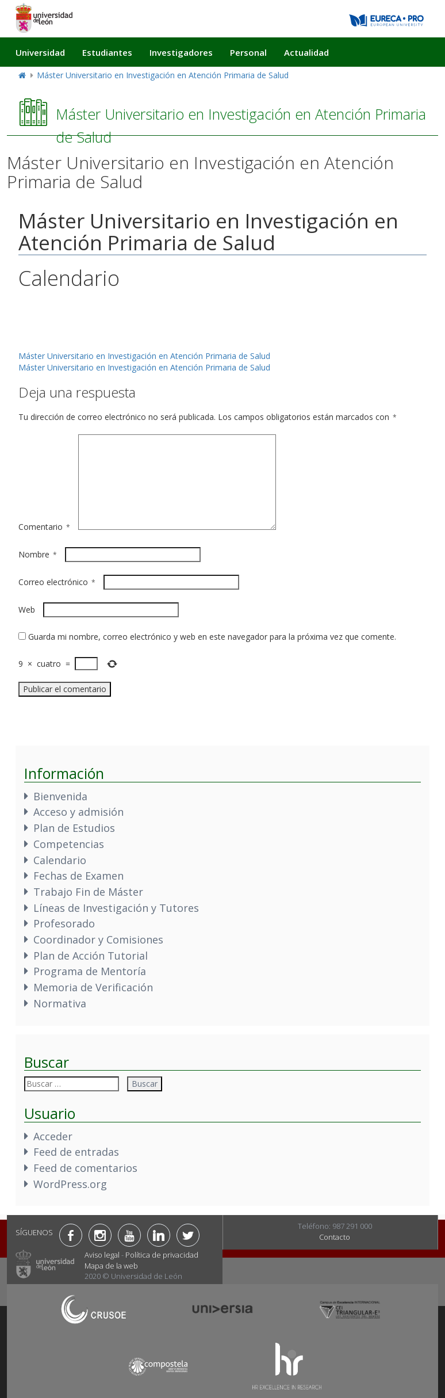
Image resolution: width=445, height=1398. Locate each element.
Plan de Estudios (74, 828)
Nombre (37, 554)
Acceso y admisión (78, 812)
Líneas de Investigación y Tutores (116, 908)
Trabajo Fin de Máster (88, 892)
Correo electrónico (56, 581)
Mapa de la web (111, 1266)
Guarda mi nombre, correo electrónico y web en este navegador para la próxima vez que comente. (212, 636)
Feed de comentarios (85, 1168)
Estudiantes (107, 52)
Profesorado (64, 923)
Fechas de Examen (78, 876)
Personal (248, 52)
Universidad (40, 52)
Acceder (52, 1136)
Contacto (334, 1237)
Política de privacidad (161, 1255)
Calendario (59, 860)
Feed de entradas (76, 1152)
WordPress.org (70, 1184)
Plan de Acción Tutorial (90, 955)
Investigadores (181, 52)
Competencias (68, 844)
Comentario (44, 526)
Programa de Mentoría (89, 971)
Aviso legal (102, 1255)
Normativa (59, 1003)
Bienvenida (60, 796)
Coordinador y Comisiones (98, 939)
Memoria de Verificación (93, 987)
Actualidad (306, 52)
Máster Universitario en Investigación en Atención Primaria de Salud (163, 75)
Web (26, 609)
